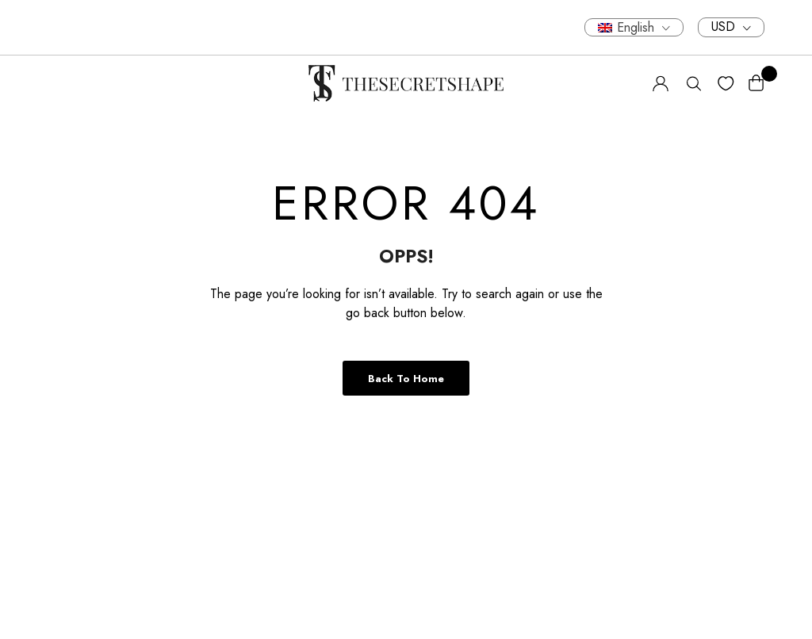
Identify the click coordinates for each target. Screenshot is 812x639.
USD (723, 27)
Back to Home (406, 378)
